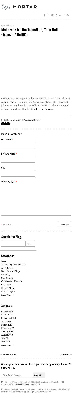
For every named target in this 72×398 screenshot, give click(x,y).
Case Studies (7, 278)
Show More (6, 295)
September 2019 (8, 318)
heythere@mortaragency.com (27, 384)
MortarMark (14, 120)
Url (3, 168)
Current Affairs (8, 288)
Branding (5, 274)
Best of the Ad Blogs (10, 271)
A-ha (3, 261)
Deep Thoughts (8, 291)
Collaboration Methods (11, 281)
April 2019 (6, 321)
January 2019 (7, 331)
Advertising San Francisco (13, 264)
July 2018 (5, 338)
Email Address (9, 153)
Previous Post (9, 354)
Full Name (7, 139)
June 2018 (5, 341)
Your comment (9, 182)
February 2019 (7, 328)
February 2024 (7, 315)
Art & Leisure (7, 268)
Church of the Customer (42, 109)
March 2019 (6, 325)
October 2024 (7, 311)
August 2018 (7, 335)
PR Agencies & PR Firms (30, 120)
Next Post (65, 354)
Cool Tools (6, 285)
